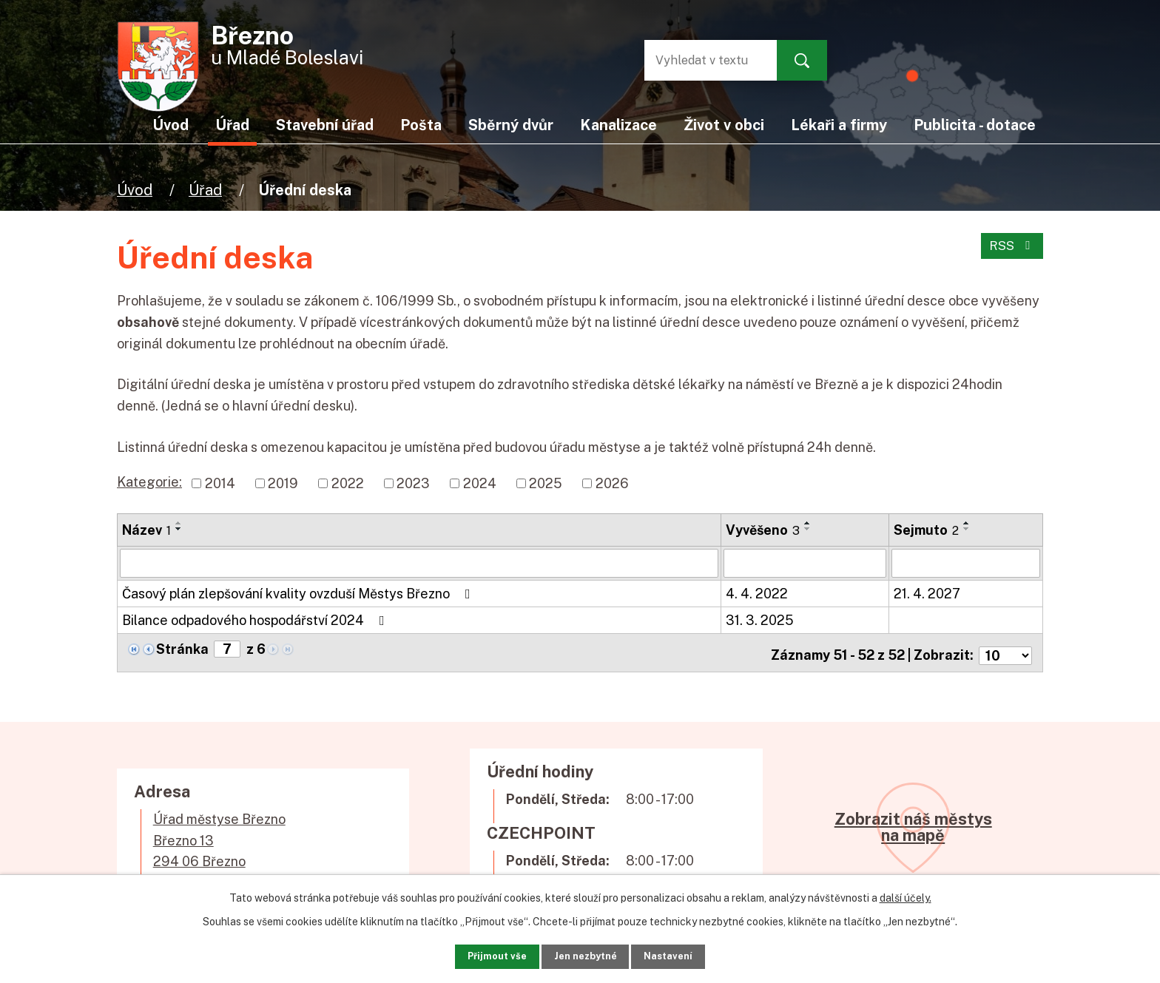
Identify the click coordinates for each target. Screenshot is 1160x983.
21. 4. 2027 (927, 593)
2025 (545, 483)
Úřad (205, 189)
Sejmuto (926, 530)
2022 (347, 483)
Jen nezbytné (585, 953)
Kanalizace (618, 124)
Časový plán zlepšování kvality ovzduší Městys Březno (299, 593)
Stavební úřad (325, 124)
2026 (612, 483)
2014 (220, 483)
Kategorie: (149, 482)
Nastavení (689, 953)
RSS (1010, 252)
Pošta (421, 124)
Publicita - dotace (975, 124)
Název (146, 530)
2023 (413, 483)
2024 (479, 483)
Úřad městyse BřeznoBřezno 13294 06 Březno (219, 834)
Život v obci (724, 124)
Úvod (134, 189)
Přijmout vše (476, 953)
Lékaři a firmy (839, 124)
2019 (283, 483)
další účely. (905, 893)
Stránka (182, 648)
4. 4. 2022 (757, 593)
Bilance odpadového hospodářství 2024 (256, 619)
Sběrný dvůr (510, 124)
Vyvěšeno (763, 530)
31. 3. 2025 (760, 619)
